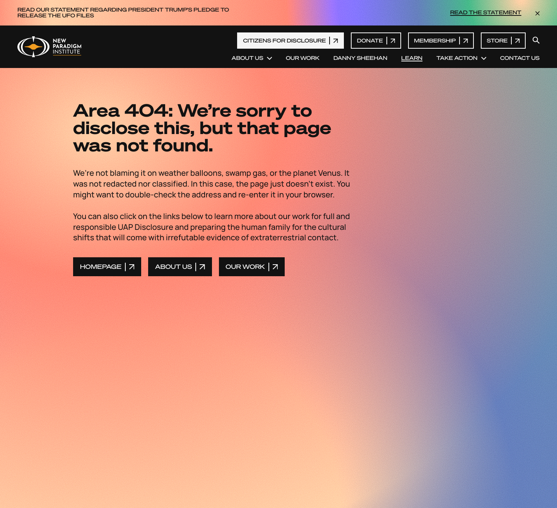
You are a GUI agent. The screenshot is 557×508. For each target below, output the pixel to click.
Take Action (461, 58)
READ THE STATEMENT (485, 12)
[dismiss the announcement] (537, 12)
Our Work (303, 58)
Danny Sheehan (360, 58)
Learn (411, 58)
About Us (252, 58)
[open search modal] (536, 40)
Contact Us (520, 58)
